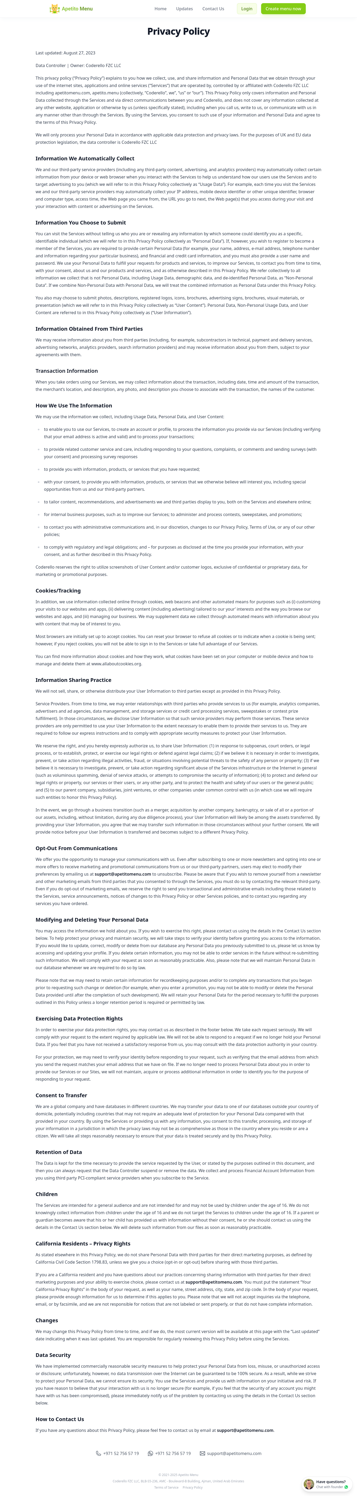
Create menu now (283, 9)
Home (161, 9)
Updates (185, 9)
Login (247, 9)
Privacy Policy (191, 1487)
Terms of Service (165, 1487)
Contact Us (213, 9)
